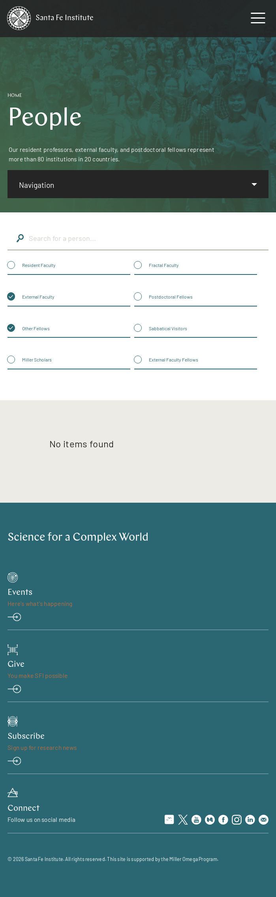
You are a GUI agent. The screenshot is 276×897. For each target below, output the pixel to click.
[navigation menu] (258, 20)
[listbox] (138, 184)
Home (15, 95)
